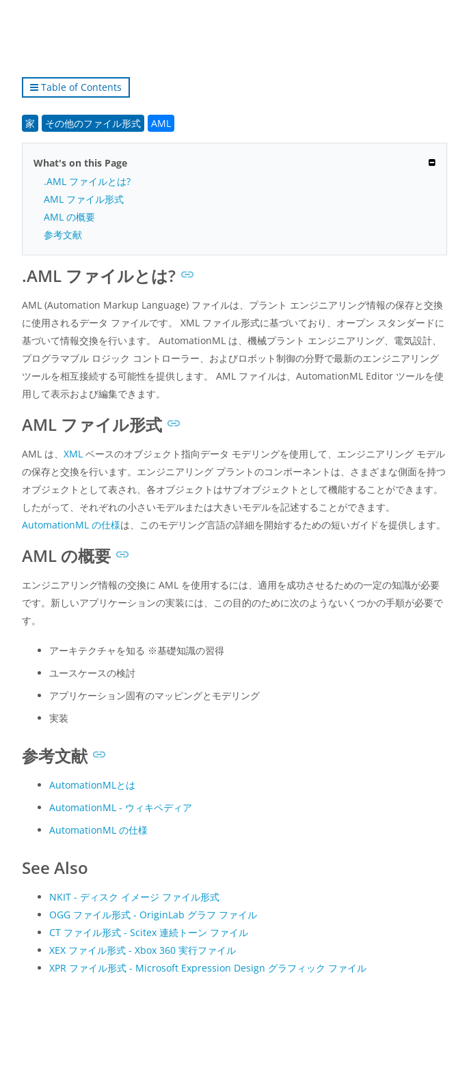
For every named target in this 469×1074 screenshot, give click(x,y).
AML (161, 123)
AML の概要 (69, 216)
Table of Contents (76, 87)
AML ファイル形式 (84, 199)
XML (73, 453)
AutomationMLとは (92, 784)
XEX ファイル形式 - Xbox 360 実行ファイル (142, 950)
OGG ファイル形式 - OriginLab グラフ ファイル (153, 914)
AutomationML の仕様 (71, 524)
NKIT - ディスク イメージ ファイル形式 (134, 896)
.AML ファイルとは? (87, 181)
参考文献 (63, 234)
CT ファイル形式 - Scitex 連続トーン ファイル (148, 932)
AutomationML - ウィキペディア (120, 807)
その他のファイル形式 (93, 123)
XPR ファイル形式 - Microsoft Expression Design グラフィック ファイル (207, 967)
